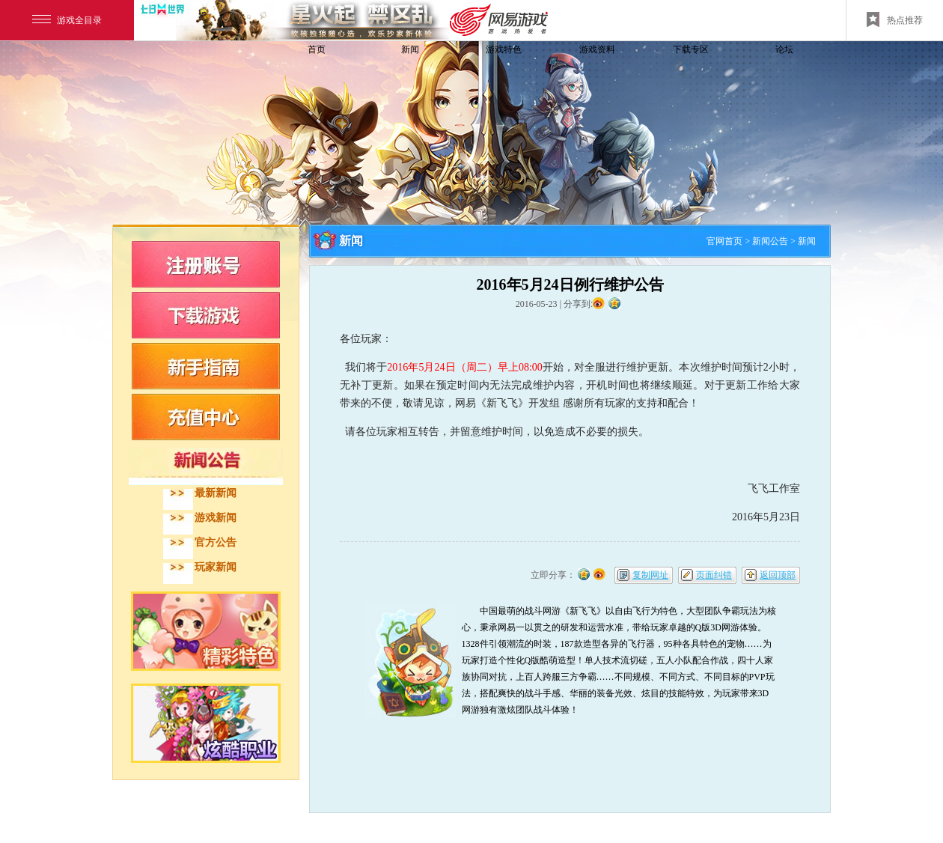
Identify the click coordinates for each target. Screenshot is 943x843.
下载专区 (691, 49)
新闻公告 (770, 241)
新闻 (410, 49)
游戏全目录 (67, 20)
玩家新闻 (215, 567)
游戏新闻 (215, 517)
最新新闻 (215, 493)
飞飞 (213, 77)
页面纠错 (714, 575)
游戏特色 (504, 49)
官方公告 (215, 542)
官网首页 (724, 241)
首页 (317, 49)
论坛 (784, 49)
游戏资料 (597, 49)
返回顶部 (778, 575)
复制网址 (650, 575)
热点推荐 (895, 19)
